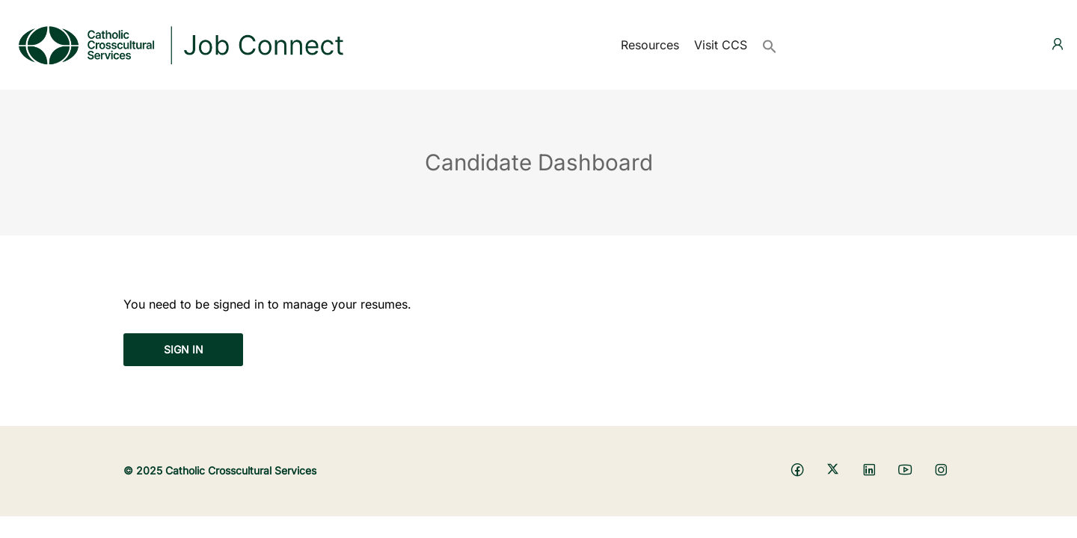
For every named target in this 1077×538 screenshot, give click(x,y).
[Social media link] (797, 469)
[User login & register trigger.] (1057, 44)
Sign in (183, 349)
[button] (769, 44)
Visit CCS (720, 44)
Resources (650, 44)
